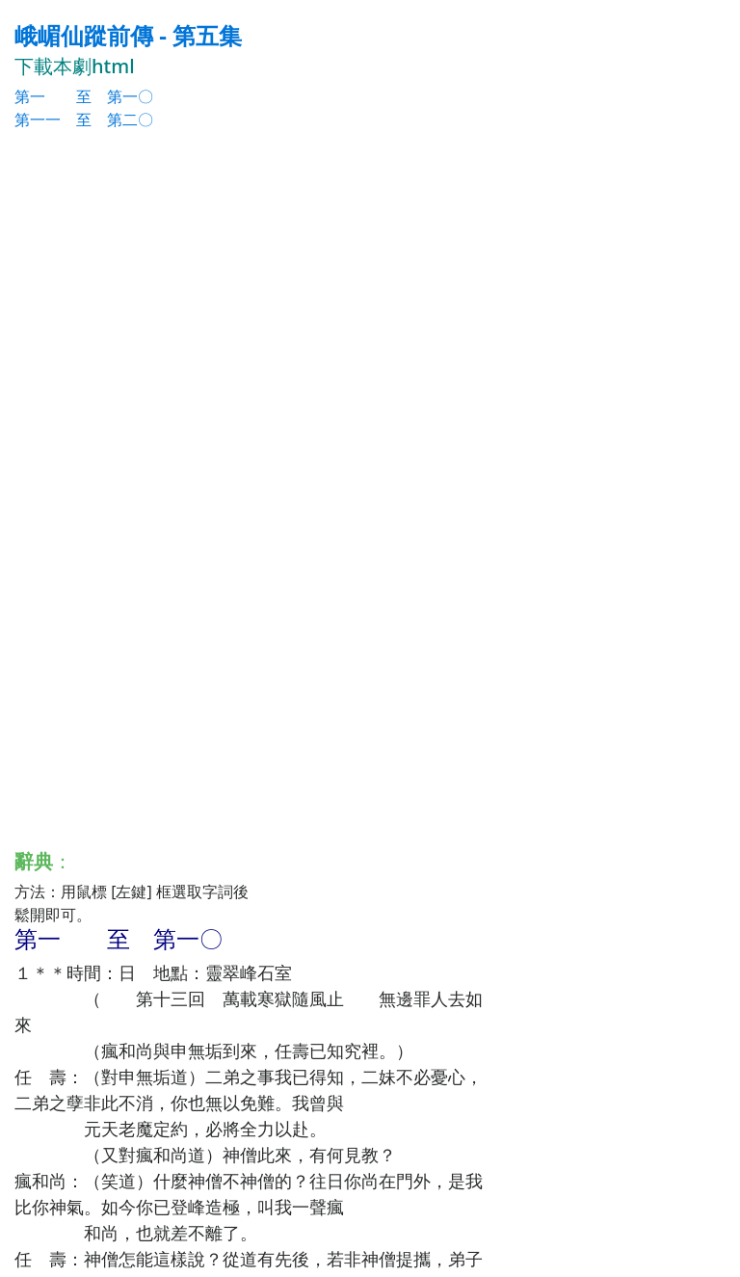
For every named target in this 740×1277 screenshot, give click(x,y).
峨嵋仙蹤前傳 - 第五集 (128, 35)
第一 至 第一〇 (83, 96)
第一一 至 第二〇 (83, 119)
